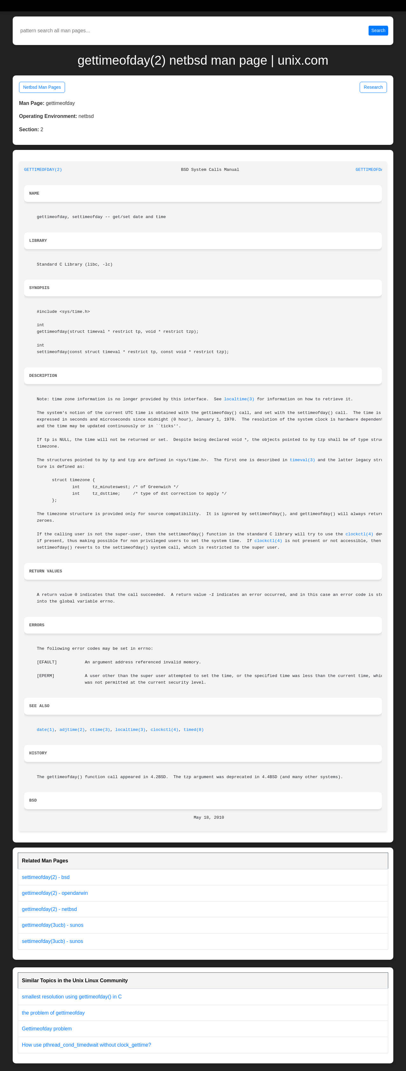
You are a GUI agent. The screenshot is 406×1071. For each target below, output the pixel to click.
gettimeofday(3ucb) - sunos (52, 925)
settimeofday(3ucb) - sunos (52, 941)
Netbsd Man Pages (42, 87)
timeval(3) (302, 460)
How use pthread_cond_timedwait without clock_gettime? (86, 1045)
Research (373, 87)
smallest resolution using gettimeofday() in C (72, 996)
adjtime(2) (72, 729)
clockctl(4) (359, 534)
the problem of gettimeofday (53, 1013)
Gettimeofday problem (47, 1028)
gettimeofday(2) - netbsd (49, 909)
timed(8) (194, 729)
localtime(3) (239, 399)
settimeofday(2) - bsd (45, 877)
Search (378, 30)
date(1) (46, 729)
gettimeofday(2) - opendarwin (55, 893)
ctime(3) (100, 729)
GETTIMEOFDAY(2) (43, 169)
